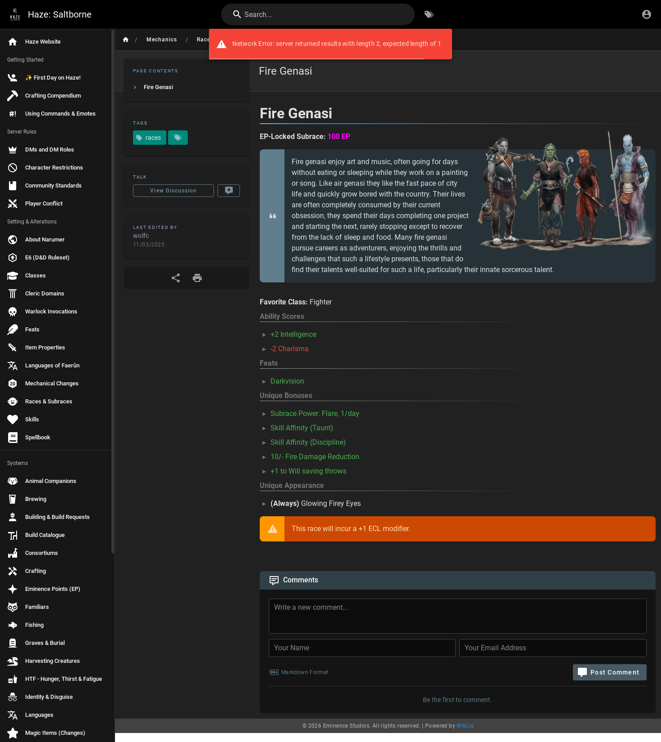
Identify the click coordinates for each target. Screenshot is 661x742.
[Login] (646, 14)
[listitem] (186, 87)
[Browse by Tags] (429, 14)
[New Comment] (228, 190)
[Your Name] (362, 648)
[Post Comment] (610, 672)
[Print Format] (197, 278)
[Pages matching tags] (178, 137)
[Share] (175, 278)
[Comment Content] (460, 617)
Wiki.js (465, 726)
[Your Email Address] (553, 648)
